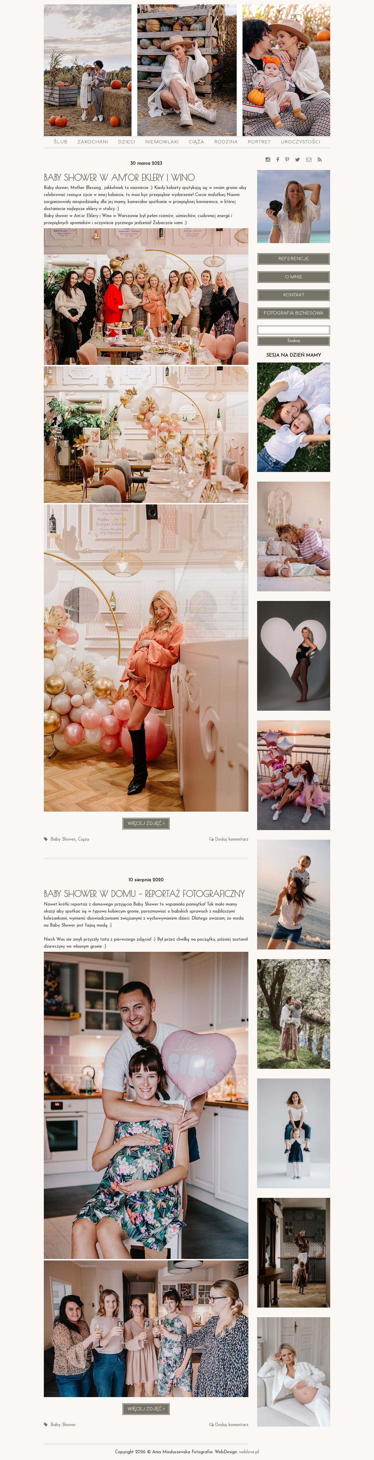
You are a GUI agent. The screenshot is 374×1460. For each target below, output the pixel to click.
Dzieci (126, 142)
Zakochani (92, 142)
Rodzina (226, 142)
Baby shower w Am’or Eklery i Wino (121, 177)
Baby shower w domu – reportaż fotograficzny (146, 894)
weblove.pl (249, 1452)
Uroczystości (300, 142)
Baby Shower (63, 839)
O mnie (293, 276)
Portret (259, 142)
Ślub (60, 142)
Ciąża (196, 142)
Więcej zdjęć (149, 825)
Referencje (293, 258)
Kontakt (293, 295)
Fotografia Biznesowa (293, 313)
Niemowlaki (162, 142)
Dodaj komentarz (231, 839)
